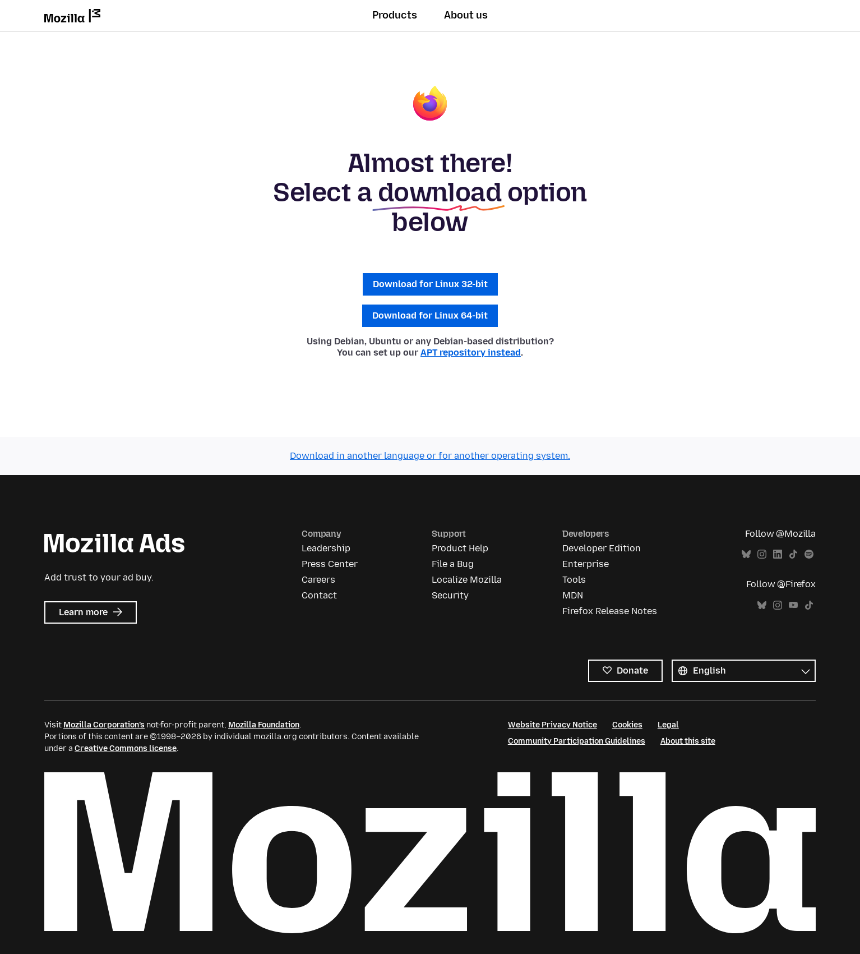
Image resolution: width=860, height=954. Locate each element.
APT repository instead (470, 352)
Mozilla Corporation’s (104, 725)
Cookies (627, 725)
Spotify (809, 554)
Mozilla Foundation (263, 725)
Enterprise (585, 564)
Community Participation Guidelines (576, 741)
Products (394, 15)
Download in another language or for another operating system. (430, 455)
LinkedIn (777, 554)
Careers (318, 579)
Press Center (330, 564)
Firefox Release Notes (609, 611)
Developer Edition (601, 548)
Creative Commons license (126, 748)
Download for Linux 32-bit (430, 284)
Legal (668, 725)
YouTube (793, 605)
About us (466, 15)
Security (450, 595)
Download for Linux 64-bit (430, 315)
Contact (319, 595)
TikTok (793, 554)
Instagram (762, 554)
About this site (687, 741)
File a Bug (453, 564)
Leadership (326, 548)
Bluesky (746, 554)
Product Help (460, 548)
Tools (574, 579)
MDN (572, 595)
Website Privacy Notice (552, 725)
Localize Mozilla (467, 579)
